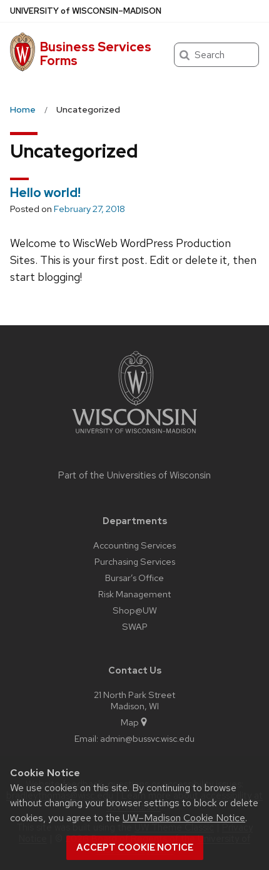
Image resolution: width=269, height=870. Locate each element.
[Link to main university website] (134, 435)
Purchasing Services (134, 561)
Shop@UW (135, 610)
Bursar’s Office (134, 578)
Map (135, 722)
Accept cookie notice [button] (134, 847)
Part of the (134, 475)
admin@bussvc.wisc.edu (147, 738)
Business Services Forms (95, 54)
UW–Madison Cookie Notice (184, 817)
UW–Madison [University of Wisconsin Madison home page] (85, 11)
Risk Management (134, 594)
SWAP (135, 626)
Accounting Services (134, 545)
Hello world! (45, 193)
